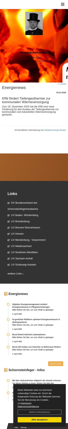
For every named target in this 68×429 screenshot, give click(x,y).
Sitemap (24, 427)
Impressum (26, 403)
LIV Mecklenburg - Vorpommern (27, 240)
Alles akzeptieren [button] (39, 420)
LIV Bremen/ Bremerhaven (24, 227)
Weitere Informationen (39, 412)
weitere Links (16, 273)
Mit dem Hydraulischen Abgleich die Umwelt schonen (36, 380)
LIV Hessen (16, 233)
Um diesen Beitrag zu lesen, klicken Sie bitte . (33, 383)
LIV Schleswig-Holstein (22, 264)
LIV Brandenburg (19, 221)
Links (12, 194)
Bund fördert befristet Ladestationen (29, 334)
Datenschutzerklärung (28, 406)
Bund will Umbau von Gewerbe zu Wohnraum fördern (36, 347)
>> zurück (62, 84)
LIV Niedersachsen (20, 246)
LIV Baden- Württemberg (23, 215)
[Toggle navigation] (63, 4)
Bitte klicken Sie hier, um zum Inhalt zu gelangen (32, 310)
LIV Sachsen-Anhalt (20, 258)
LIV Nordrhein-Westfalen (23, 252)
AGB (16, 427)
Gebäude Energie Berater (55, 130)
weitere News (55, 364)
